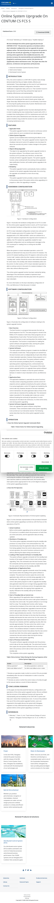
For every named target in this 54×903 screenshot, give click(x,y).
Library (8, 8)
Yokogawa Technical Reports (25, 8)
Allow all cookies (44, 468)
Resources (14, 8)
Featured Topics (24, 882)
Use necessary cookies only (26, 468)
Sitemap (27, 898)
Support (38, 882)
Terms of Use (27, 895)
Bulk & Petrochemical (11, 790)
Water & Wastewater (38, 751)
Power (6, 751)
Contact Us (6, 886)
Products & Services (41, 878)
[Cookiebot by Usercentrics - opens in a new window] (45, 433)
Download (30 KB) (42, 32)
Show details (45, 462)
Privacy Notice (27, 896)
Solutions (22, 878)
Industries (6, 878)
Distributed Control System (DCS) (13, 842)
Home (2, 8)
